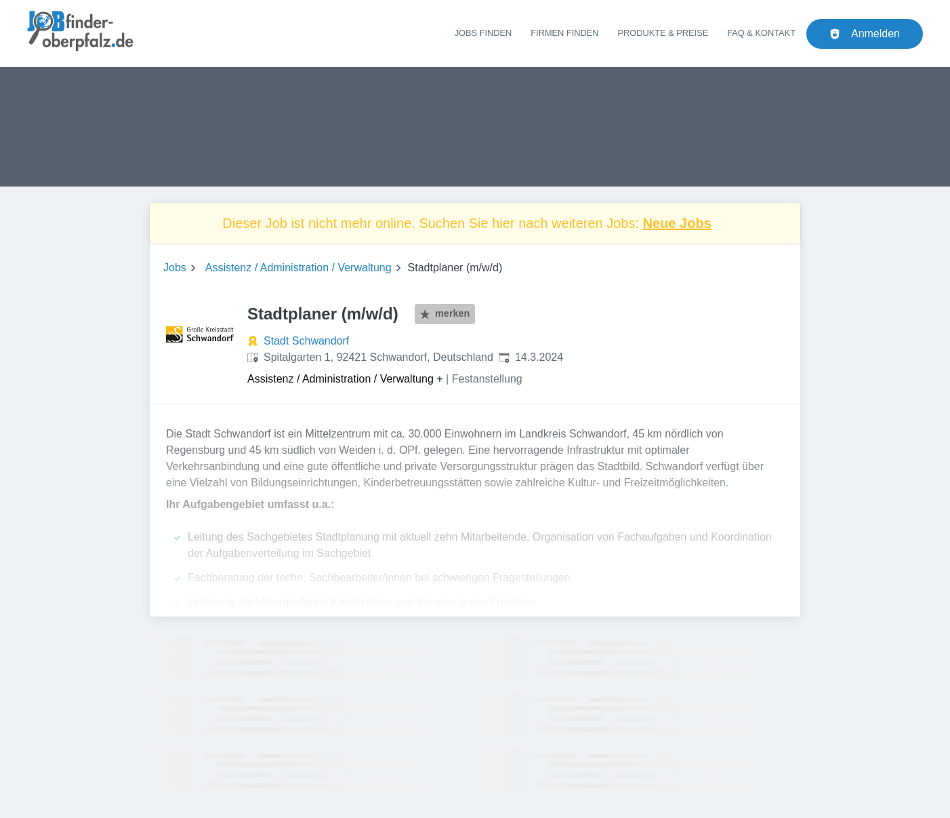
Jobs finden (483, 33)
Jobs (174, 267)
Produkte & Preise (663, 33)
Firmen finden (564, 33)
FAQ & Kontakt (761, 33)
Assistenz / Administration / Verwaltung (298, 267)
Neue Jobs (677, 223)
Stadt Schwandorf (306, 341)
